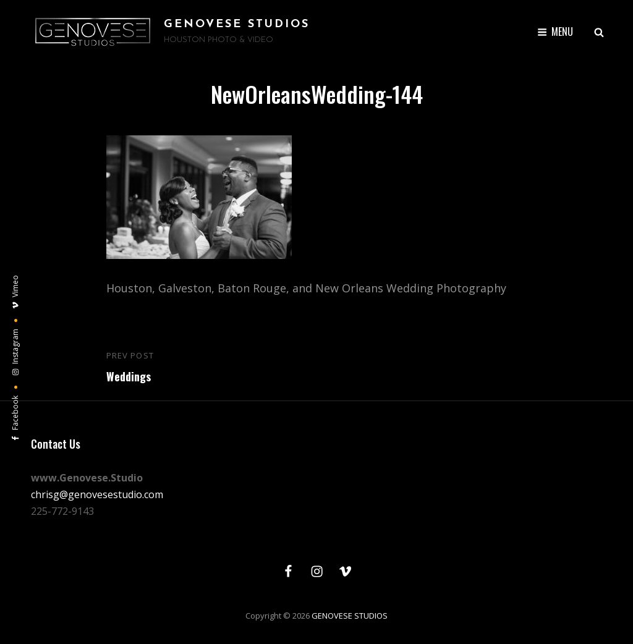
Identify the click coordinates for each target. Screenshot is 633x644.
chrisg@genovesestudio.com (97, 494)
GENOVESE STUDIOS (237, 24)
